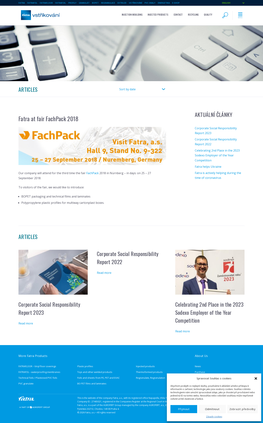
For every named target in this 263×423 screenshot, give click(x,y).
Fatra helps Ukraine (208, 167)
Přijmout (184, 409)
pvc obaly (150, 2)
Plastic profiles (85, 366)
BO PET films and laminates (91, 383)
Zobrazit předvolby (242, 409)
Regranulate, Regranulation (150, 377)
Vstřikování (135, 2)
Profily (72, 2)
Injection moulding (132, 14)
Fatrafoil (60, 2)
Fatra (21, 2)
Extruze (122, 2)
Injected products (158, 14)
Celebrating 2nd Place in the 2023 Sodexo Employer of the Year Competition (217, 155)
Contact (178, 14)
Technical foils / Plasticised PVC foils (37, 377)
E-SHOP (176, 2)
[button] (256, 378)
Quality (208, 14)
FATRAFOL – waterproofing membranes (39, 372)
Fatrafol (32, 2)
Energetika (164, 2)
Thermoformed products (149, 372)
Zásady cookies (214, 416)
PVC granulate (26, 383)
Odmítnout (212, 409)
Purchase (200, 372)
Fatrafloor (46, 2)
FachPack (92, 173)
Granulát (84, 2)
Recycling (193, 14)
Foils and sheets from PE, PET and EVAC (98, 377)
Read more (25, 323)
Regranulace (108, 2)
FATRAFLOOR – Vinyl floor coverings (37, 366)
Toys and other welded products (94, 372)
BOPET (95, 2)
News (198, 366)
